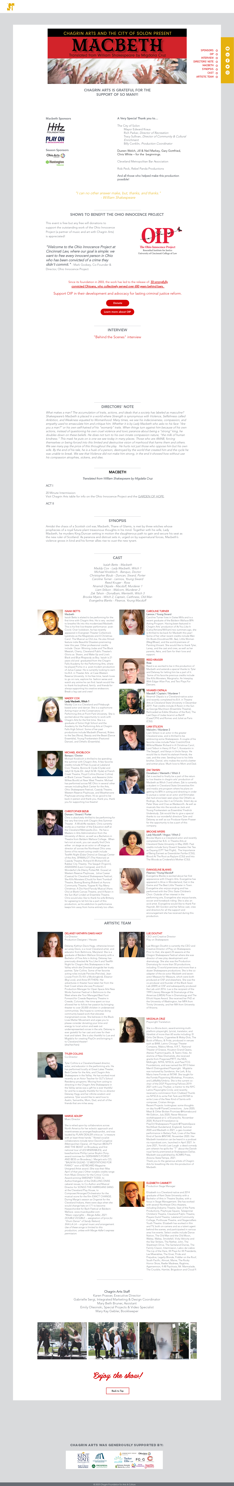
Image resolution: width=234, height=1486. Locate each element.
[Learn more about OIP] (117, 312)
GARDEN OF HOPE (151, 496)
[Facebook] (228, 61)
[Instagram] (228, 73)
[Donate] (117, 303)
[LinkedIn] (228, 55)
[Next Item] (191, 1341)
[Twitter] (228, 67)
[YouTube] (228, 49)
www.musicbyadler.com (87, 1211)
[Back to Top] (117, 1391)
